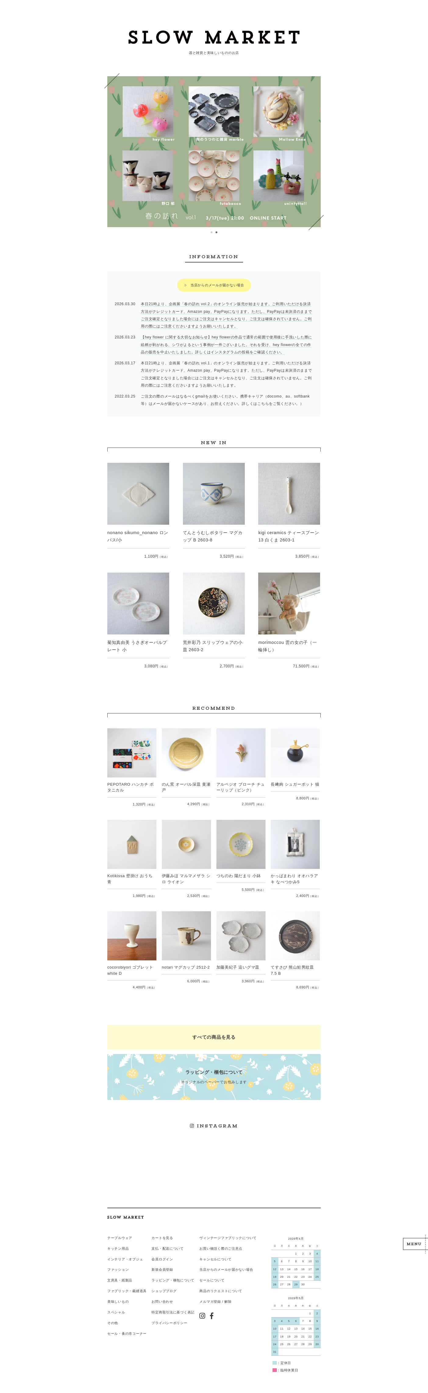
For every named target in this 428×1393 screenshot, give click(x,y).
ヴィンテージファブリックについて (228, 1231)
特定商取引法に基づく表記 (173, 1305)
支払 (155, 1242)
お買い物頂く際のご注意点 (220, 1242)
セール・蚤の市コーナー (127, 1326)
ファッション (118, 1263)
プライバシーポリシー (169, 1316)
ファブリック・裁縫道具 (127, 1284)
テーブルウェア (119, 1231)
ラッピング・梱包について (173, 1274)
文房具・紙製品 (119, 1274)
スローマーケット (214, 38)
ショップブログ (164, 1284)
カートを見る (162, 1231)
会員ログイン (162, 1252)
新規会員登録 (162, 1263)
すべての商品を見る (214, 1032)
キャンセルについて (215, 1252)
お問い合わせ (162, 1295)
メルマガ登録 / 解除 (215, 1295)
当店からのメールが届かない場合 (217, 284)
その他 (112, 1316)
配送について (173, 1242)
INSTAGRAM (214, 1120)
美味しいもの (118, 1295)
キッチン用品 (118, 1242)
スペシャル (116, 1305)
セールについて (211, 1274)
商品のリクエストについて (220, 1284)
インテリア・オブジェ (125, 1252)
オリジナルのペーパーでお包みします (214, 1071)
